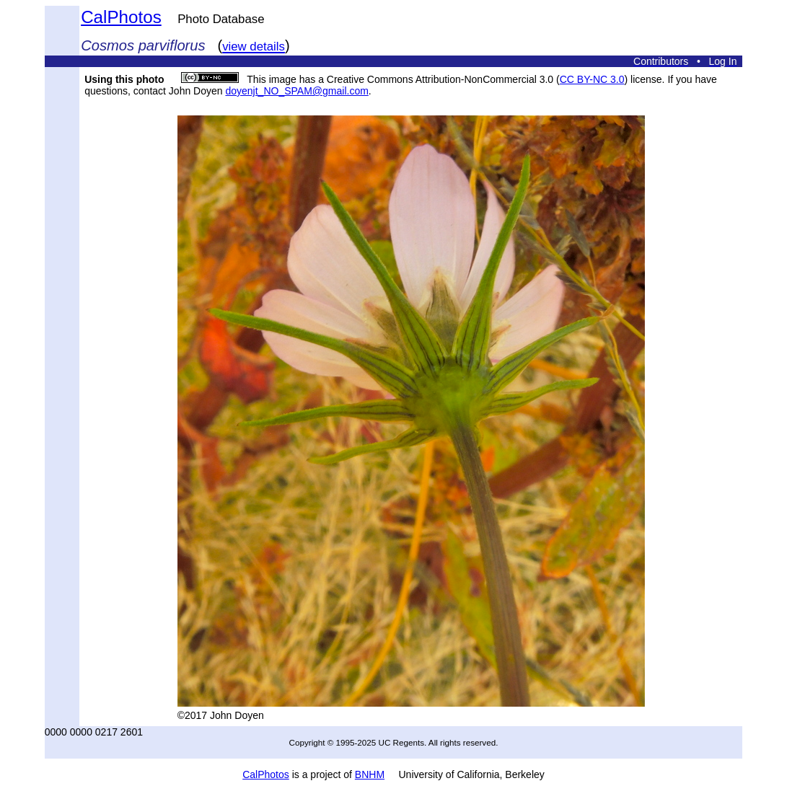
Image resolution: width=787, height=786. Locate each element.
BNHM (369, 774)
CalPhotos (121, 17)
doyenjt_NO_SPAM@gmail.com (296, 91)
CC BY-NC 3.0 (592, 79)
